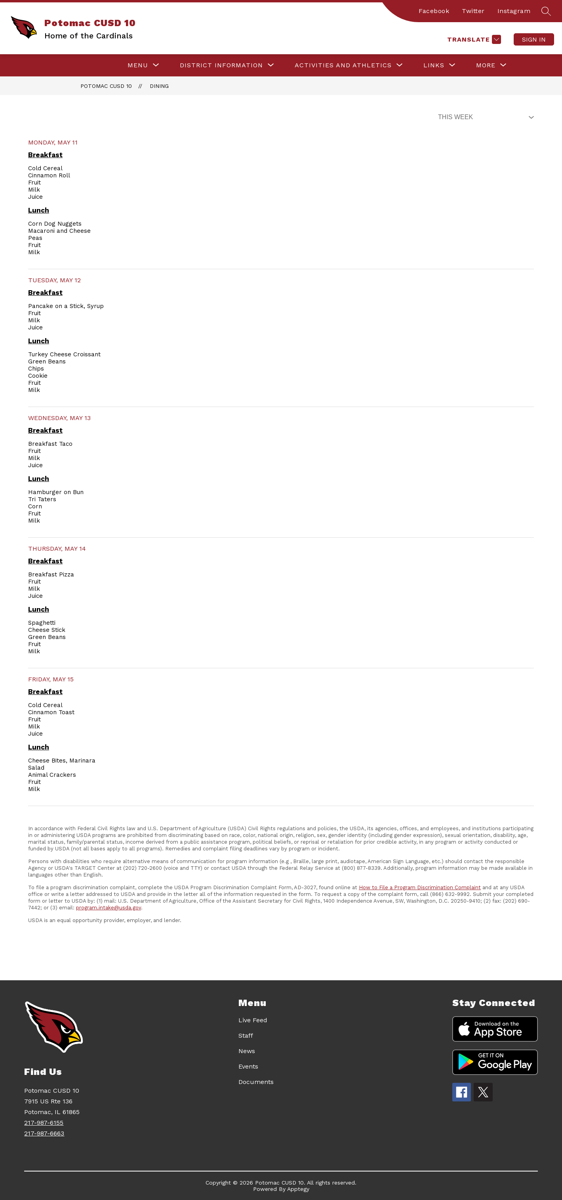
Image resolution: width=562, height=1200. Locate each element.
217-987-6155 (43, 1122)
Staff (245, 1035)
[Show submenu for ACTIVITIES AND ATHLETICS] (343, 65)
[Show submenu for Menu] (138, 65)
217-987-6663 (44, 1133)
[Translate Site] (473, 39)
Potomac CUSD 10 (106, 86)
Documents (256, 1082)
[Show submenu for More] (485, 65)
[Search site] (546, 11)
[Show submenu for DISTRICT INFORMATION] (221, 65)
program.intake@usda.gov (108, 908)
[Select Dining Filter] (484, 117)
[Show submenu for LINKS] (433, 65)
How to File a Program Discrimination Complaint (420, 887)
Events (248, 1066)
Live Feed (252, 1020)
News (246, 1051)
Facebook (434, 11)
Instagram (514, 11)
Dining (159, 86)
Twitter (473, 11)
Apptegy (298, 1189)
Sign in (534, 39)
